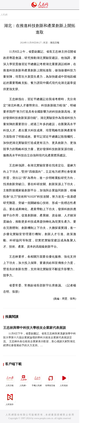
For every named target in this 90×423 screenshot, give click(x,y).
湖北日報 (54, 42)
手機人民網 (37, 379)
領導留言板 (50, 379)
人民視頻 (64, 379)
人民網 (3, 14)
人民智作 (10, 398)
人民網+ (23, 379)
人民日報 (10, 379)
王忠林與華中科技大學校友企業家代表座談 (34, 327)
